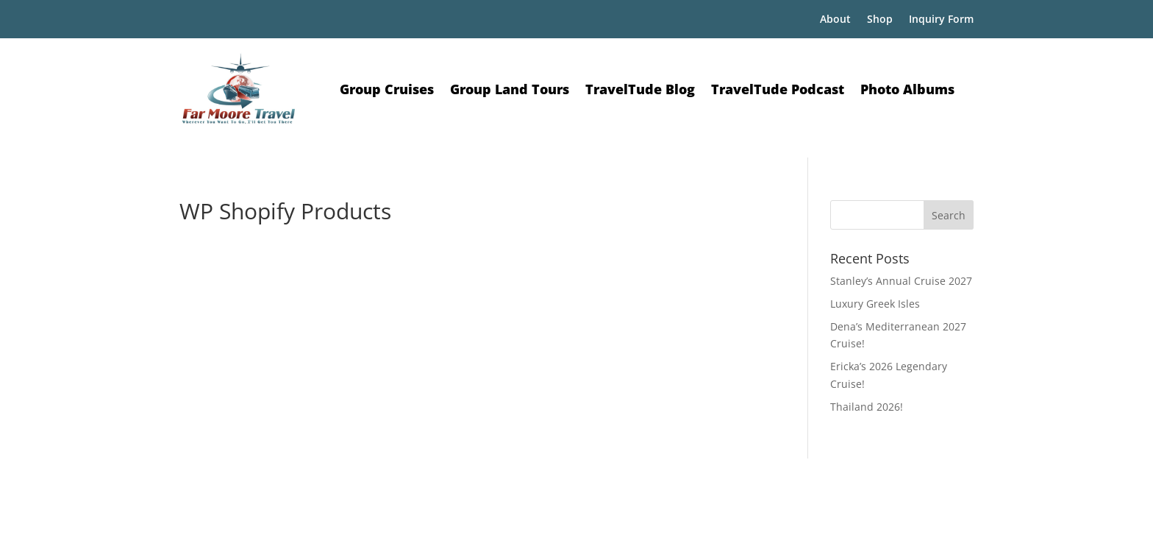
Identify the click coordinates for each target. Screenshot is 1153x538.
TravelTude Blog (640, 89)
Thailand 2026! (866, 407)
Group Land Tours (509, 89)
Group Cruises (387, 89)
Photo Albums (907, 89)
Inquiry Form (941, 20)
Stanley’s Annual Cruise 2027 (901, 281)
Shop (880, 20)
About (835, 20)
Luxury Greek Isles (875, 304)
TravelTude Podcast (777, 89)
